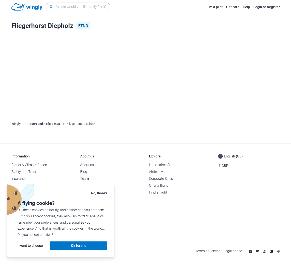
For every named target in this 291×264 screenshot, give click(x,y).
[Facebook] (250, 251)
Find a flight (158, 192)
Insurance (18, 179)
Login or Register (266, 7)
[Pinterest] (278, 251)
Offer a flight (158, 185)
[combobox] (78, 7)
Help (246, 7)
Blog (83, 172)
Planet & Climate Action (29, 165)
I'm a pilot (215, 7)
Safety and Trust (23, 172)
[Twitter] (257, 251)
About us (87, 165)
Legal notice (233, 251)
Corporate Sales (161, 179)
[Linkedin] (271, 251)
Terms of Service (207, 251)
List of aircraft (159, 165)
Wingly (16, 123)
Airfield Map (158, 172)
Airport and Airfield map (44, 123)
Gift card (232, 7)
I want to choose (30, 246)
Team (84, 179)
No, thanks (99, 193)
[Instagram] (264, 251)
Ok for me (78, 246)
